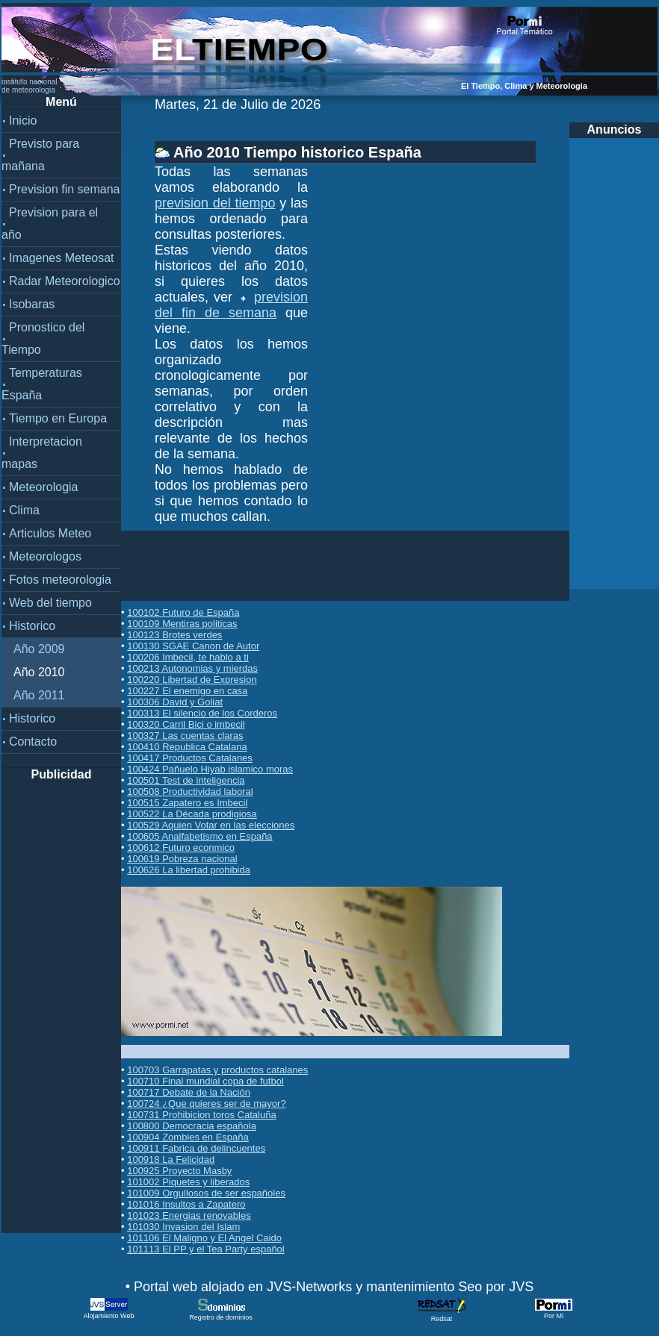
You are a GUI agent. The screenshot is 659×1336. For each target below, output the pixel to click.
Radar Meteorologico (64, 281)
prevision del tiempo (215, 203)
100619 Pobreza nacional (182, 858)
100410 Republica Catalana (187, 746)
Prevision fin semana (64, 189)
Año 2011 (39, 695)
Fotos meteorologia (60, 579)
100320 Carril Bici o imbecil (186, 724)
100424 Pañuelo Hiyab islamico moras (210, 769)
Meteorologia (43, 487)
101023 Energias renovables (189, 1215)
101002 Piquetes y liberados (188, 1181)
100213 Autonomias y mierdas (192, 668)
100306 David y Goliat (175, 702)
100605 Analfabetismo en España (199, 836)
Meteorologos (45, 556)
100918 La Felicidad (170, 1159)
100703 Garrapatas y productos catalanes (217, 1070)
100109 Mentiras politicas (182, 623)
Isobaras (32, 304)
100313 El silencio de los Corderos (202, 713)
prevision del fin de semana (231, 305)
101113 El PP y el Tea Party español (206, 1249)
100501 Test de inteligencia (185, 780)
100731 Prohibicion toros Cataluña (201, 1114)
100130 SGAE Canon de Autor (193, 646)
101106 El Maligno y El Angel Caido (204, 1237)
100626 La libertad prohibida (188, 869)
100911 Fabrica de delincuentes (196, 1148)
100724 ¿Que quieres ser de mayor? (206, 1103)
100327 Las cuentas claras (185, 735)
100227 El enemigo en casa (187, 690)
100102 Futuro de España (183, 612)
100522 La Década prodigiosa (191, 814)
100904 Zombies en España (188, 1137)
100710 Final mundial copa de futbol (205, 1081)
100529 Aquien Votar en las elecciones (210, 825)
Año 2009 (39, 649)
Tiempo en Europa (58, 418)
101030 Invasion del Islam (183, 1226)
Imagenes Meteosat (61, 258)
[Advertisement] (61, 1006)
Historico (32, 625)
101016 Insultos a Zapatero (186, 1204)
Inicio (23, 120)
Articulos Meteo (50, 533)
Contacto (33, 741)
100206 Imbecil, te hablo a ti (188, 657)
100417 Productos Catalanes (190, 758)
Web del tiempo (50, 602)
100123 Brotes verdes (174, 634)
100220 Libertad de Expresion (191, 679)
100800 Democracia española (191, 1125)
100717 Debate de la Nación (188, 1092)
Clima (24, 510)
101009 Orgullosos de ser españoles (206, 1193)
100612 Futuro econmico (181, 847)
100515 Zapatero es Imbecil (187, 802)
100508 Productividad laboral (190, 791)
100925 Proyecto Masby (179, 1170)
